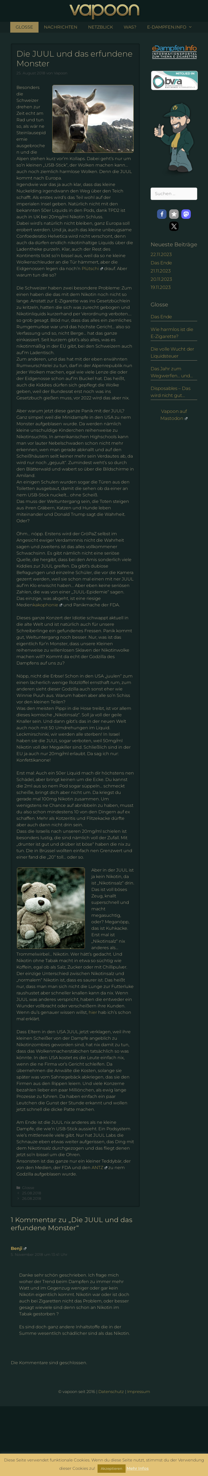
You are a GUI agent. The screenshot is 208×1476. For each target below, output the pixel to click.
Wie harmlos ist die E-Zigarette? (172, 333)
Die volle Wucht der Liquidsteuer (172, 352)
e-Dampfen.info (172, 27)
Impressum (138, 1391)
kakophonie (47, 604)
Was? (130, 27)
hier (93, 1012)
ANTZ (99, 1167)
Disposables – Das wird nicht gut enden (170, 392)
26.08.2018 (31, 1198)
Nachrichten (60, 27)
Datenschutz (111, 1391)
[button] (162, 214)
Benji (18, 1248)
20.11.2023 (161, 279)
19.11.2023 (161, 287)
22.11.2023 (161, 254)
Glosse (24, 27)
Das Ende (161, 262)
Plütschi (92, 268)
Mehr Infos (138, 1468)
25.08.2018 (31, 1193)
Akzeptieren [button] (111, 1468)
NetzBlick (100, 27)
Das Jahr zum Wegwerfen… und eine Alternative (170, 372)
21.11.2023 (161, 271)
